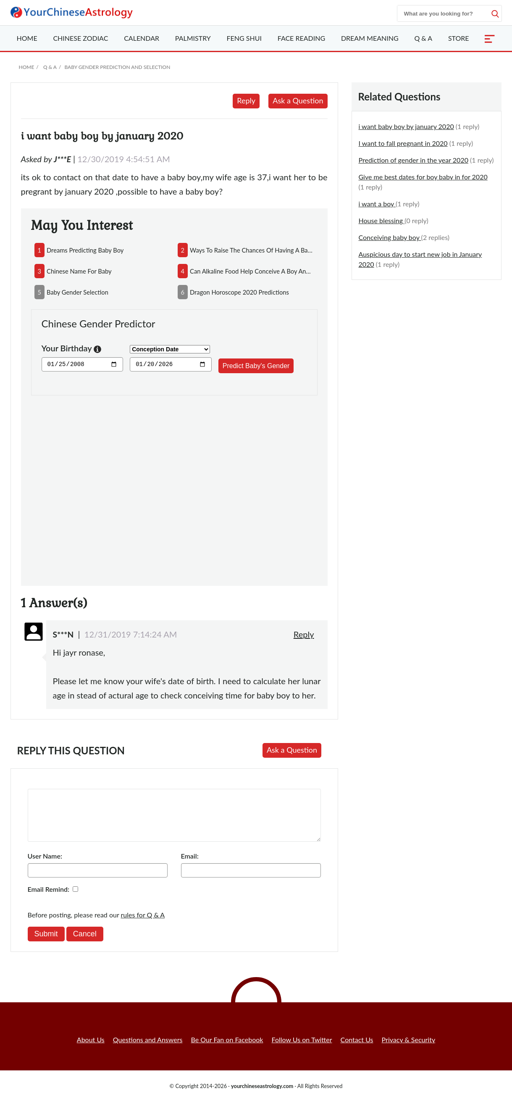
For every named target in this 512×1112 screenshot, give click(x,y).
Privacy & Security (409, 1050)
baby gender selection (77, 292)
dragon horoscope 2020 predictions (239, 292)
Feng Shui (244, 38)
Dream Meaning (370, 38)
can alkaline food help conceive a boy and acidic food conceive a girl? (252, 271)
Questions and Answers (148, 1050)
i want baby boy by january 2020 (406, 126)
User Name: (45, 866)
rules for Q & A (143, 925)
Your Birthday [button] (72, 349)
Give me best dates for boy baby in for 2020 (423, 177)
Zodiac (80, 38)
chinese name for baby (79, 271)
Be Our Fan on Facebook (227, 1050)
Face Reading (301, 38)
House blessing (382, 220)
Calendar (141, 38)
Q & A (423, 38)
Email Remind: (49, 899)
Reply (246, 100)
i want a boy (377, 204)
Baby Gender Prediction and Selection (117, 67)
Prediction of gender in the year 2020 (413, 160)
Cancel (85, 944)
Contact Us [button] (357, 1050)
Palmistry (193, 38)
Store (458, 38)
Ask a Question (298, 100)
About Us (91, 1050)
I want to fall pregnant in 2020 (403, 143)
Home (27, 38)
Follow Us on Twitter (302, 1050)
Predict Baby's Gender (256, 365)
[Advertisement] (174, 485)
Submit (46, 944)
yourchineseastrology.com (262, 1096)
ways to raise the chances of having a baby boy (252, 250)
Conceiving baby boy (390, 237)
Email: (190, 866)
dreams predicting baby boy (85, 250)
